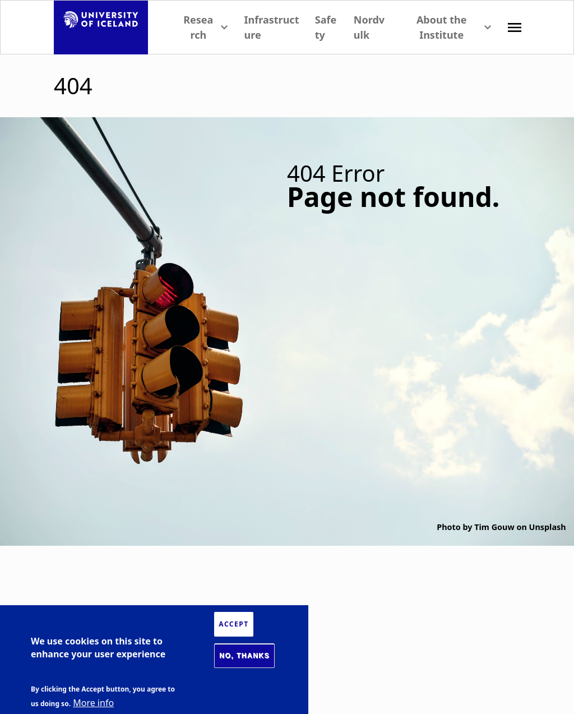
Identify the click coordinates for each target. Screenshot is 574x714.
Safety (325, 27)
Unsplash (547, 527)
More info (93, 703)
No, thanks (244, 656)
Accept (233, 624)
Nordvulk (369, 27)
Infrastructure (271, 27)
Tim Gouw (494, 527)
